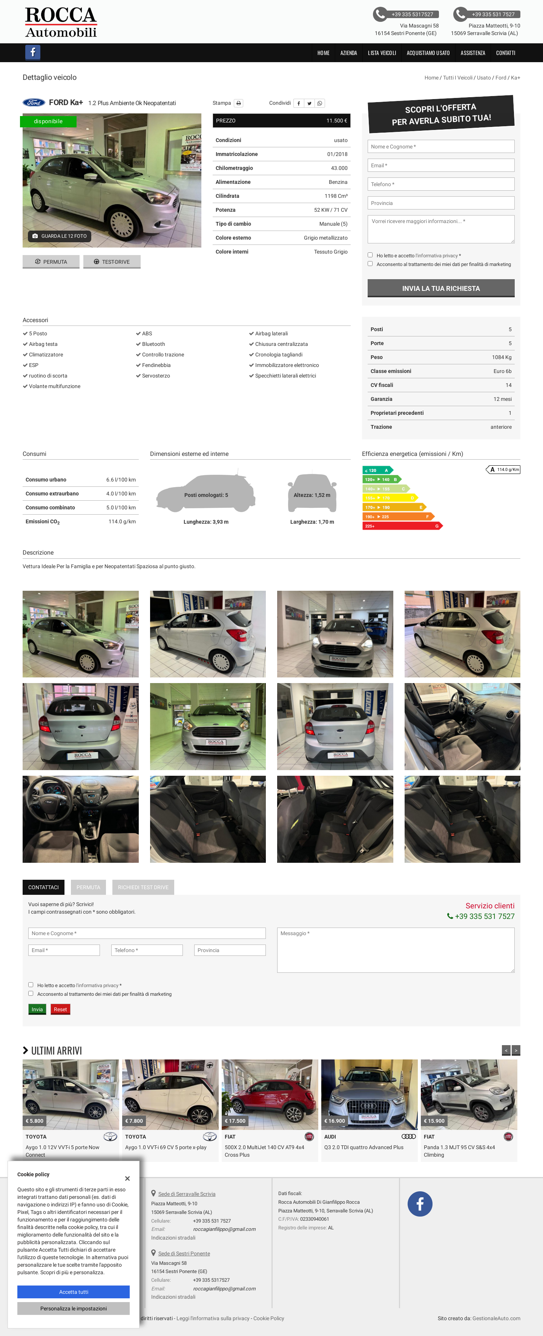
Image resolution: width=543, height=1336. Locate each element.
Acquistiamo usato (428, 53)
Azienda (349, 53)
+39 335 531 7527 (481, 916)
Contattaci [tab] (43, 887)
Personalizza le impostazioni (73, 1308)
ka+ (515, 78)
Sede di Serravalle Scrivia (187, 1194)
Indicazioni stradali (173, 1238)
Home (324, 53)
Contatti (505, 53)
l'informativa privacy (437, 255)
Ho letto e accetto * (419, 255)
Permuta (51, 262)
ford (500, 78)
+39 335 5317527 (211, 1280)
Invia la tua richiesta (441, 288)
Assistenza (473, 53)
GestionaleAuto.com (496, 1318)
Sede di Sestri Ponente (184, 1253)
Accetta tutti (73, 1292)
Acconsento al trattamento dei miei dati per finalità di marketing (444, 264)
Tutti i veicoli (457, 78)
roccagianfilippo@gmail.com (224, 1229)
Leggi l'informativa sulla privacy (213, 1318)
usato (484, 78)
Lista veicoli (382, 53)
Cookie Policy (268, 1318)
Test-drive (112, 262)
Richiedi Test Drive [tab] (143, 887)
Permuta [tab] (88, 887)
